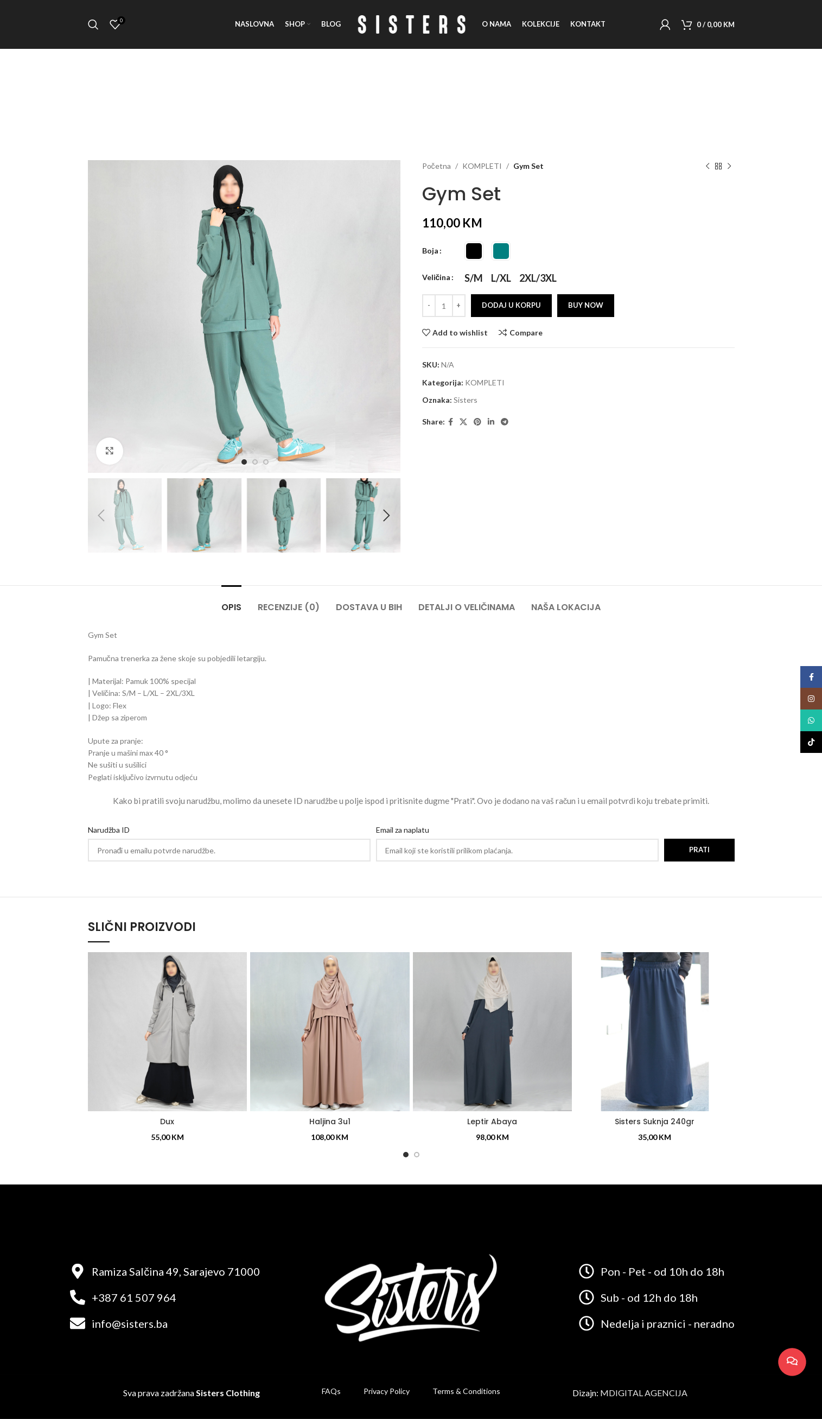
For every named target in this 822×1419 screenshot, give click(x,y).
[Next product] (729, 166)
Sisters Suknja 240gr (654, 1121)
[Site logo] (411, 23)
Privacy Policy (387, 1391)
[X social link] (463, 422)
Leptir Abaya (492, 1121)
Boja (430, 250)
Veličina (436, 277)
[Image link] (410, 1296)
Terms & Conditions (466, 1391)
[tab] (231, 601)
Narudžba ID (109, 829)
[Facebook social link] (450, 422)
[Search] (93, 24)
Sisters (465, 399)
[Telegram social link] (505, 422)
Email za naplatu (402, 829)
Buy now (585, 305)
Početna (436, 165)
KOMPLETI (482, 165)
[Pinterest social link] (477, 422)
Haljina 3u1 (330, 1121)
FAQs (331, 1391)
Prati (699, 849)
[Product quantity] (444, 305)
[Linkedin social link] (491, 422)
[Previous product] (707, 166)
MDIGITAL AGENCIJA (643, 1393)
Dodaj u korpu (511, 305)
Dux (167, 1121)
